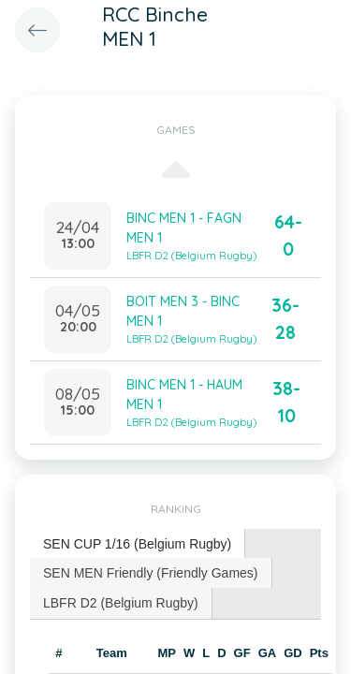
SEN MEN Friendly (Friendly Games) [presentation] (150, 572)
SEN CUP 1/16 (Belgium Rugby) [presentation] (137, 543)
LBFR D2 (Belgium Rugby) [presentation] (120, 602)
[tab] (137, 544)
